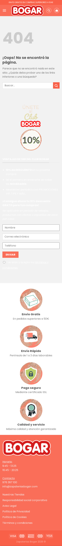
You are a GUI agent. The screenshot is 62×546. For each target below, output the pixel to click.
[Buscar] (48, 10)
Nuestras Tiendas (13, 494)
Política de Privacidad (16, 511)
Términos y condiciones (17, 523)
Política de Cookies (14, 517)
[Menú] (4, 10)
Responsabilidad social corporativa (24, 500)
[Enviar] (56, 85)
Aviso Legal (9, 506)
